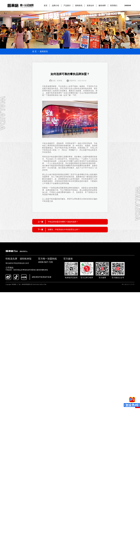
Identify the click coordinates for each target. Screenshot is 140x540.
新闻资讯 (78, 5)
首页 (45, 5)
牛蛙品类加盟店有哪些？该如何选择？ (63, 222)
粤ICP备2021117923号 (128, 284)
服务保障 (102, 5)
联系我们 (113, 5)
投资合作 (90, 5)
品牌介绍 (55, 5)
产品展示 (67, 5)
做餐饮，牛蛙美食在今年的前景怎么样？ (64, 229)
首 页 (34, 51)
